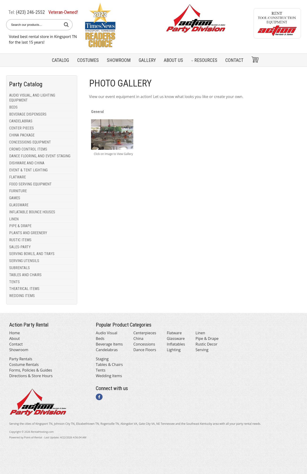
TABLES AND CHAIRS (25, 275)
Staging (102, 358)
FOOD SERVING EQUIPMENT (30, 184)
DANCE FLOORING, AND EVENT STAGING (39, 156)
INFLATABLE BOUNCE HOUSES (32, 212)
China (138, 338)
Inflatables (176, 344)
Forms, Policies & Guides (30, 370)
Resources (204, 60)
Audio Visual (106, 332)
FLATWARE (17, 177)
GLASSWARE (18, 205)
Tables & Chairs (109, 364)
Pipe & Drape (207, 338)
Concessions (144, 344)
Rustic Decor (206, 344)
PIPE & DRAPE (20, 226)
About (14, 338)
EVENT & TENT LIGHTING (28, 170)
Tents (100, 370)
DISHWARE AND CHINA (26, 163)
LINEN (14, 219)
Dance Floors (144, 349)
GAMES (14, 198)
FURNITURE (18, 191)
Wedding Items (109, 375)
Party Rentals (20, 358)
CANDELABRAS (20, 121)
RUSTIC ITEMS (20, 240)
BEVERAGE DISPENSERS (27, 114)
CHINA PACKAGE (22, 135)
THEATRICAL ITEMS (24, 288)
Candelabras (107, 349)
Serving (202, 349)
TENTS (14, 282)
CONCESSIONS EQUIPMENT (30, 142)
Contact (234, 60)
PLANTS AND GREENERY (28, 233)
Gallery (147, 60)
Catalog (60, 60)
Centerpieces (144, 332)
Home (14, 332)
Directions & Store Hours (31, 375)
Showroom (119, 60)
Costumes (88, 60)
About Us (173, 60)
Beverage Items (109, 344)
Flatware (174, 332)
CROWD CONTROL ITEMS (28, 149)
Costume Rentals (24, 364)
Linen (200, 332)
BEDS (13, 107)
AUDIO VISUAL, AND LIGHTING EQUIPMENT (32, 97)
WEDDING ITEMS (22, 295)
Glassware (176, 338)
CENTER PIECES (21, 128)
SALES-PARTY (20, 247)
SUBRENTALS (19, 268)
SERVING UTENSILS (24, 261)
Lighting (173, 349)
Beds (100, 338)
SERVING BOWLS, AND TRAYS (31, 254)
